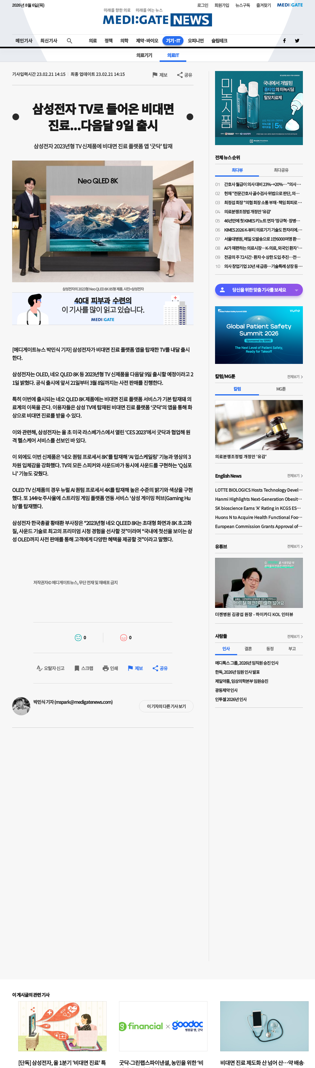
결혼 (248, 649)
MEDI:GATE (290, 5)
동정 (270, 649)
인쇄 (114, 668)
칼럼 (237, 389)
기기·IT (173, 40)
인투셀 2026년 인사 (231, 699)
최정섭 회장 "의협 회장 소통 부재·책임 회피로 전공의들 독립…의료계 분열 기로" (263, 202)
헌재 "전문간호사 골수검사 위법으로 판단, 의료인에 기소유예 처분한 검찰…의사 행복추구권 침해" (263, 193)
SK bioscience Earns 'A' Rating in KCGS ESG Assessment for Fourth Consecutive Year (259, 508)
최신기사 (48, 40)
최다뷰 (237, 170)
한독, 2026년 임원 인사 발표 (237, 672)
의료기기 (144, 55)
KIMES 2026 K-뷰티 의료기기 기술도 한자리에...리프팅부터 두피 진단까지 (263, 230)
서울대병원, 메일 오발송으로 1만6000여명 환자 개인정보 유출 (263, 239)
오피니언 (196, 40)
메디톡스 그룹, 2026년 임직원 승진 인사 (246, 663)
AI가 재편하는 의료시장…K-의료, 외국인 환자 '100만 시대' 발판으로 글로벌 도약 (263, 248)
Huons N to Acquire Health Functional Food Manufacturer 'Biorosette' (259, 517)
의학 (124, 40)
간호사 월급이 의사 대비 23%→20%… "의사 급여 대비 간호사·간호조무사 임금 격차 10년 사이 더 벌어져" (263, 184)
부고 (292, 649)
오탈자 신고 (54, 668)
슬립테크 (219, 40)
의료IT (173, 55)
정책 (108, 40)
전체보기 (293, 376)
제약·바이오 (147, 40)
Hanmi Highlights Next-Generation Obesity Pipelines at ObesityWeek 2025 (259, 499)
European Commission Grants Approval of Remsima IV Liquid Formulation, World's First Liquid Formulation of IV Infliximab (259, 526)
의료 (93, 40)
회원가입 (221, 5)
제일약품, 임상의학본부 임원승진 (241, 681)
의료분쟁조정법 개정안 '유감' (247, 212)
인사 (226, 649)
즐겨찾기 (263, 5)
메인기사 (23, 40)
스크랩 (87, 668)
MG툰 (281, 389)
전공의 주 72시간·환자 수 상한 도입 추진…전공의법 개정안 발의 (263, 257)
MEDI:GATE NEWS (157, 17)
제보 (163, 75)
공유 (188, 75)
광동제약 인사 (226, 690)
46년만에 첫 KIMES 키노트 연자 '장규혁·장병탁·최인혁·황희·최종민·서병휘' (263, 221)
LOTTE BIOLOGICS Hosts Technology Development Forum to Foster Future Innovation (259, 490)
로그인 (202, 5)
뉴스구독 (242, 5)
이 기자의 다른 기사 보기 (166, 706)
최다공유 (281, 170)
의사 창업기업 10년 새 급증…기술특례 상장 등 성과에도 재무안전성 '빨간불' (263, 266)
